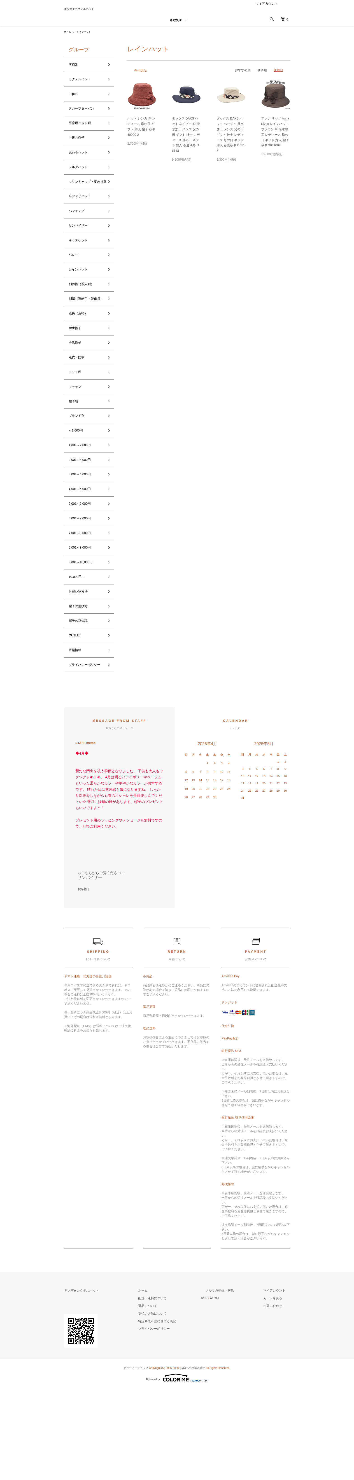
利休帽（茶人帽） (85, 321)
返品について (170, 1397)
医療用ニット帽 (83, 136)
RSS (222, 1389)
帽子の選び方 (81, 684)
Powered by (177, 1469)
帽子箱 (75, 457)
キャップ (77, 441)
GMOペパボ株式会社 (192, 1459)
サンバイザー (81, 256)
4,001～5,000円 (83, 554)
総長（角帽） (81, 360)
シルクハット (81, 185)
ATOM (232, 1389)
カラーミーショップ (136, 1459)
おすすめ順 (243, 76)
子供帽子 (77, 392)
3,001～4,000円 (83, 538)
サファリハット (83, 224)
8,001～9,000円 (83, 619)
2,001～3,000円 (83, 522)
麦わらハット (81, 168)
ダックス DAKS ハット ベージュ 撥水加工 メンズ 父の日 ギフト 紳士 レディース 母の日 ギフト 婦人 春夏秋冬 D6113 (231, 141)
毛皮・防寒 (79, 408)
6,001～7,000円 (83, 586)
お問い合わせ (277, 1397)
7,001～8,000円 (83, 603)
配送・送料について (175, 1389)
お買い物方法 (81, 667)
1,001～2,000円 (83, 506)
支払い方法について (175, 1405)
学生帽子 (77, 376)
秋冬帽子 (84, 980)
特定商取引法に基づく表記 (180, 1412)
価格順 (262, 76)
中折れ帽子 (79, 152)
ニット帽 (77, 425)
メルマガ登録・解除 (233, 1382)
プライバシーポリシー (85, 752)
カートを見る (277, 1389)
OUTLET (77, 716)
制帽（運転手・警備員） (85, 340)
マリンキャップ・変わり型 (85, 204)
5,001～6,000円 (83, 570)
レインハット (87, 38)
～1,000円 (78, 489)
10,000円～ (79, 651)
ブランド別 (79, 473)
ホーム (68, 38)
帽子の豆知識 (81, 700)
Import (74, 104)
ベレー (75, 288)
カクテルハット (83, 87)
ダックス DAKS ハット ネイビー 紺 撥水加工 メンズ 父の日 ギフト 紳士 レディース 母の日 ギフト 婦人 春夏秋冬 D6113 (186, 141)
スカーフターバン (85, 120)
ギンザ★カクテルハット (100, 12)
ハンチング (79, 240)
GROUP (176, 26)
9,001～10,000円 (84, 635)
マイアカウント (267, 10)
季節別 (75, 71)
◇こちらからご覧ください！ (101, 964)
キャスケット (81, 272)
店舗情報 (77, 732)
